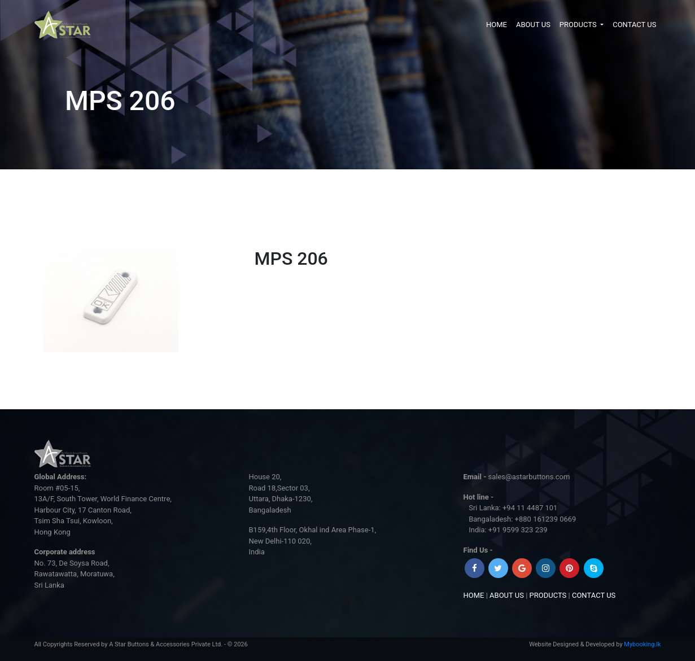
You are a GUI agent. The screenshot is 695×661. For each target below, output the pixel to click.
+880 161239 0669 (545, 519)
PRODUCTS (579, 24)
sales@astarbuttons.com (529, 476)
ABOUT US (533, 24)
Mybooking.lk (642, 644)
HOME (496, 24)
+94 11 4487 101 (529, 508)
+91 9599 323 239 (518, 530)
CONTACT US (634, 24)
